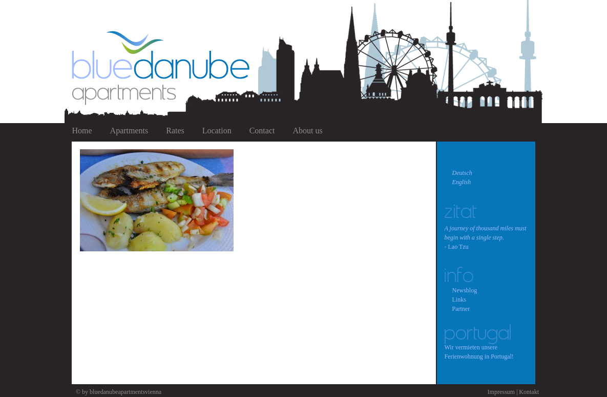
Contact (262, 130)
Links (459, 299)
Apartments (129, 130)
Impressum (501, 391)
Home (82, 130)
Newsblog (464, 290)
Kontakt (529, 391)
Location (217, 130)
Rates (175, 130)
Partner (461, 308)
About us (307, 130)
